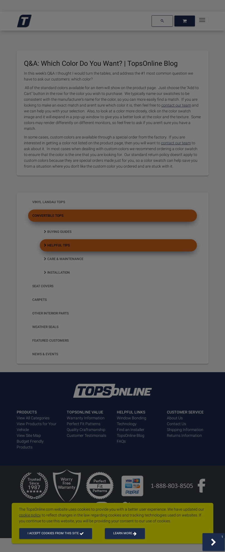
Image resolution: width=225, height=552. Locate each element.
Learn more (125, 533)
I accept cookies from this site (56, 533)
